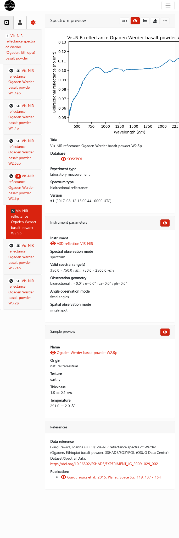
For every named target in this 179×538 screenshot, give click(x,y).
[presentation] (76, 270)
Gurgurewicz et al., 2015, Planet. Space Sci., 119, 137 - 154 (111, 477)
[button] (22, 81)
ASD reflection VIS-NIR (71, 243)
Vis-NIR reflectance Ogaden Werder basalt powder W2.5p (23, 221)
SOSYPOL (72, 158)
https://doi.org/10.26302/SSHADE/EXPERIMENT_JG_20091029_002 (104, 463)
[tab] (6, 22)
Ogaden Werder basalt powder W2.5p (83, 352)
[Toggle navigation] (168, 5)
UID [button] (124, 21)
